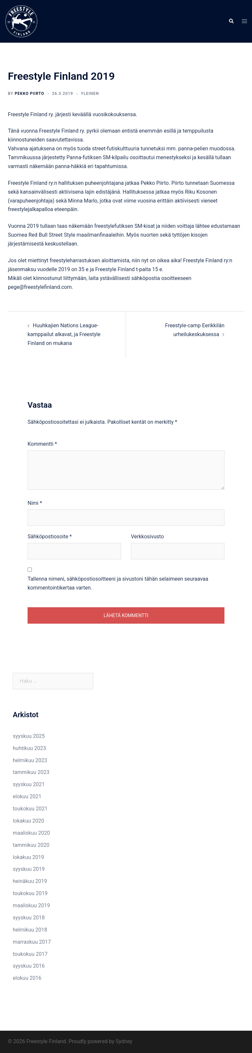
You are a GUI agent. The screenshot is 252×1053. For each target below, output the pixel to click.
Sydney (124, 1041)
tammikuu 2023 (31, 772)
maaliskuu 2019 (31, 905)
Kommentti (42, 444)
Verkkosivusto (147, 536)
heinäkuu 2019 (30, 881)
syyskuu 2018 (29, 917)
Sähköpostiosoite (50, 536)
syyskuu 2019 (29, 869)
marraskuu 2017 (32, 942)
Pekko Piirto (29, 93)
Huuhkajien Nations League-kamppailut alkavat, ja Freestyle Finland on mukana (64, 334)
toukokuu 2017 (30, 954)
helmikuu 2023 (30, 760)
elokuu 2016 (27, 978)
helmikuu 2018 (30, 930)
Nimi (35, 503)
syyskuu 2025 (29, 736)
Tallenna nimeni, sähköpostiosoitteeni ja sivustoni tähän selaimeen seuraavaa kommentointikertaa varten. (118, 583)
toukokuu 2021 (30, 809)
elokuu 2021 (27, 796)
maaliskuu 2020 (31, 833)
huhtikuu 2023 (29, 748)
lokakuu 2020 (28, 821)
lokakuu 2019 (28, 857)
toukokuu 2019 (30, 893)
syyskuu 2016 (29, 966)
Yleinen (90, 93)
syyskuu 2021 (29, 784)
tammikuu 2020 (31, 845)
